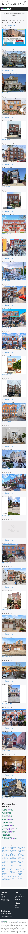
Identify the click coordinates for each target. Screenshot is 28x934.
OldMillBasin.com (6, 835)
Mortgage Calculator (5, 900)
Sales (2, 894)
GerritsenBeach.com (9, 828)
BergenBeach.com (7, 818)
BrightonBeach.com (7, 821)
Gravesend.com (8, 829)
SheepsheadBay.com (9, 838)
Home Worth (18, 894)
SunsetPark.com (6, 840)
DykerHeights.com (8, 824)
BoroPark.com (8, 819)
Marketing (17, 899)
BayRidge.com (6, 812)
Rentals (3, 896)
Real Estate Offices (19, 897)
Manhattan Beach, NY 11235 (12, 874)
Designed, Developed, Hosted (14, 921)
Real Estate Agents (19, 896)
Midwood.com (6, 834)
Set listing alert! (11, 25)
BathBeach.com (7, 809)
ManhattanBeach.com (8, 832)
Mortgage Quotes (5, 899)
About (16, 905)
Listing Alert (3, 897)
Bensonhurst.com (7, 815)
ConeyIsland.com (7, 822)
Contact (17, 907)
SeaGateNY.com (7, 837)
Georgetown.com (7, 826)
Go (25, 1)
